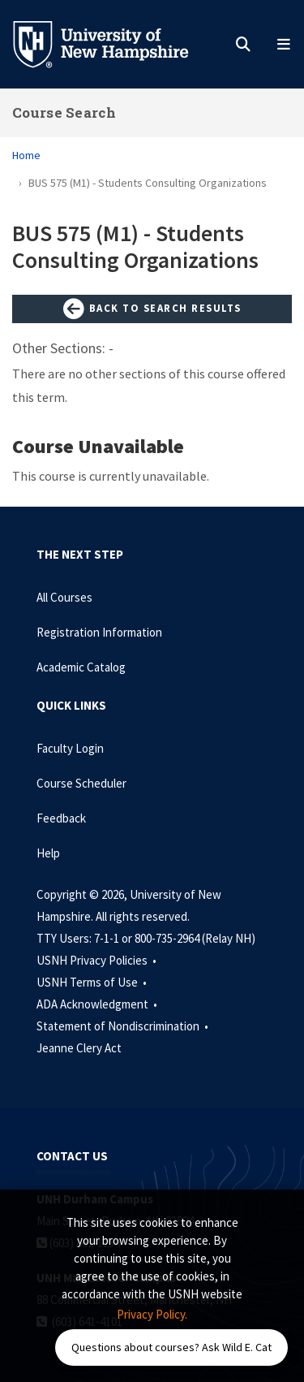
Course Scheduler (81, 783)
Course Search (64, 112)
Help (48, 853)
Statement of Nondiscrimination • (123, 1026)
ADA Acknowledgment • (98, 1004)
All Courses (64, 597)
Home (26, 155)
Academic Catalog (81, 667)
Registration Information (99, 632)
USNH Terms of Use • (92, 982)
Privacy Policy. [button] (152, 1314)
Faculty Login (70, 748)
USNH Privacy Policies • (97, 960)
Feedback (61, 818)
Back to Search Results (152, 309)
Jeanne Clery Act (79, 1048)
